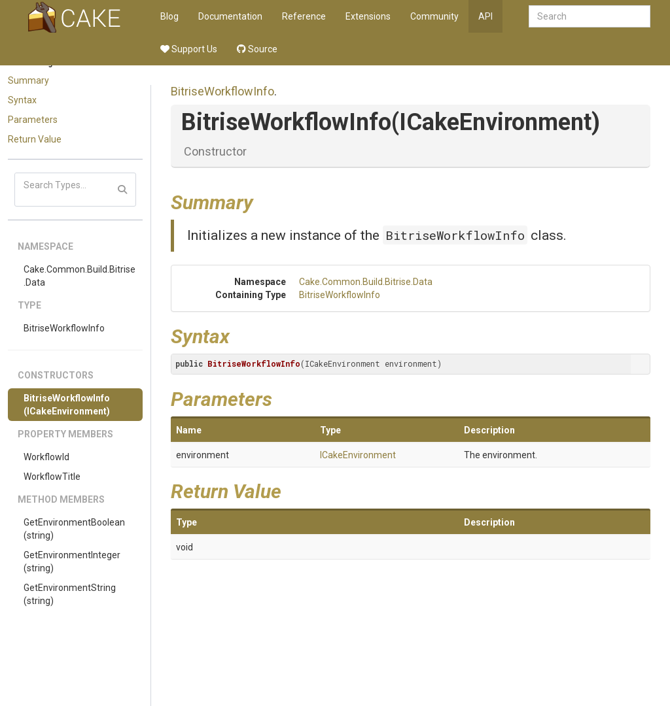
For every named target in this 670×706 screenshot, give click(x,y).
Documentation (230, 16)
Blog (169, 16)
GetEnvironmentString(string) (70, 594)
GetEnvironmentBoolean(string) (74, 529)
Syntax (22, 100)
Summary (28, 80)
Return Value (35, 139)
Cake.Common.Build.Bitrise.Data (79, 276)
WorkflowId (46, 457)
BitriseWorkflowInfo (64, 328)
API (485, 16)
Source (257, 49)
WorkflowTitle (52, 476)
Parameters (33, 119)
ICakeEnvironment (358, 455)
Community (434, 16)
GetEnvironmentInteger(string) (72, 561)
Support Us (188, 49)
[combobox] (589, 16)
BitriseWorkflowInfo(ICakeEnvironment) (67, 404)
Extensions (368, 16)
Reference (304, 16)
